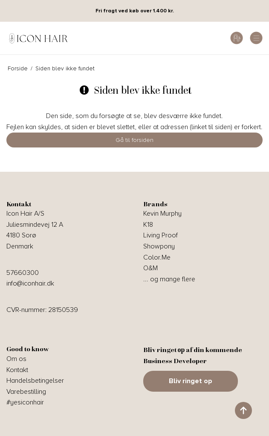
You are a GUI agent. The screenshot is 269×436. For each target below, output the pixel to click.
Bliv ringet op (190, 381)
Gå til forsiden (134, 140)
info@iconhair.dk (30, 283)
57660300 (22, 273)
